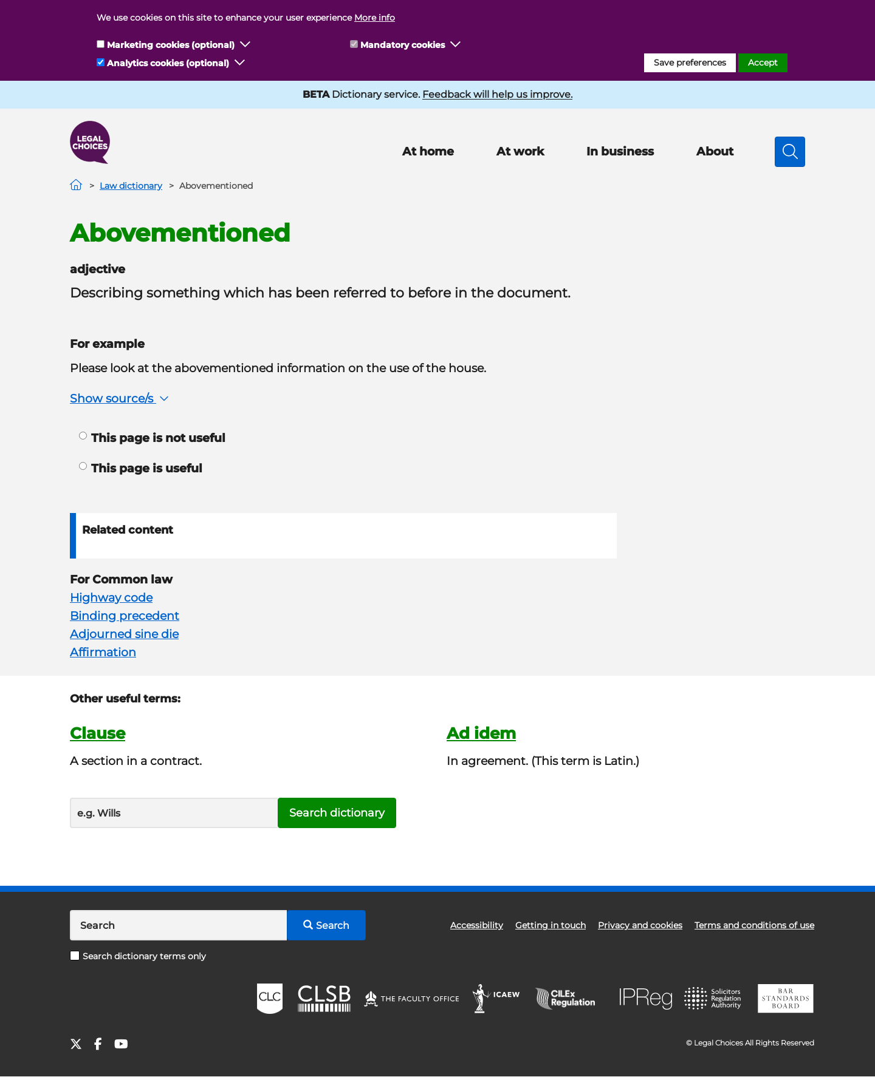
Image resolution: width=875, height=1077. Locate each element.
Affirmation (103, 652)
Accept (763, 62)
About (714, 151)
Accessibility (476, 925)
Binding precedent (124, 616)
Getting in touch (550, 925)
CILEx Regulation (571, 999)
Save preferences (690, 62)
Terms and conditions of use (754, 925)
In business (620, 151)
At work (520, 151)
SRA (714, 999)
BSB (785, 999)
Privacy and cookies (640, 925)
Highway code (111, 598)
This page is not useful (152, 438)
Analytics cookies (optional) (168, 63)
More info (374, 17)
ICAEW (497, 999)
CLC (270, 999)
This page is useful (140, 468)
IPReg (646, 999)
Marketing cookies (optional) (171, 44)
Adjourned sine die (124, 634)
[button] (245, 45)
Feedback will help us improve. (497, 94)
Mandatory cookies (402, 44)
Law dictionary (131, 185)
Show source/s (120, 399)
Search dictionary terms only (138, 956)
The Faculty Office (411, 999)
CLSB (323, 999)
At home (428, 151)
